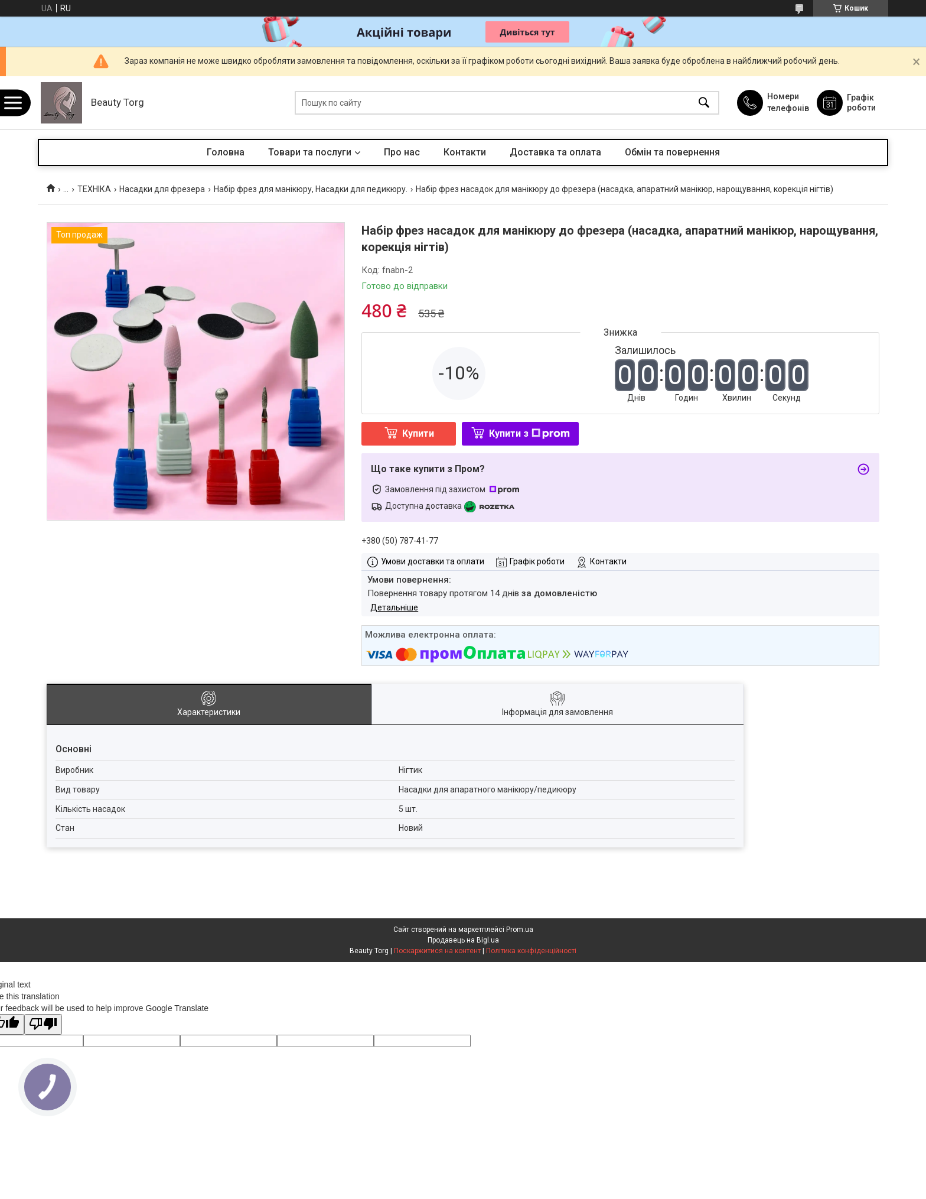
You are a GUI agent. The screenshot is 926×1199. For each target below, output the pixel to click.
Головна (225, 152)
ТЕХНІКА (94, 189)
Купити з (529, 433)
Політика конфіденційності (531, 951)
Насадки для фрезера (162, 189)
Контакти (465, 152)
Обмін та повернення (672, 152)
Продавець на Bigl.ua (463, 940)
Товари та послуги (309, 152)
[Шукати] (704, 103)
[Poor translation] (43, 1024)
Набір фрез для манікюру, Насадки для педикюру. (310, 189)
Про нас (402, 152)
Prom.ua (519, 929)
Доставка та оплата (555, 152)
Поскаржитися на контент (437, 951)
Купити (418, 433)
